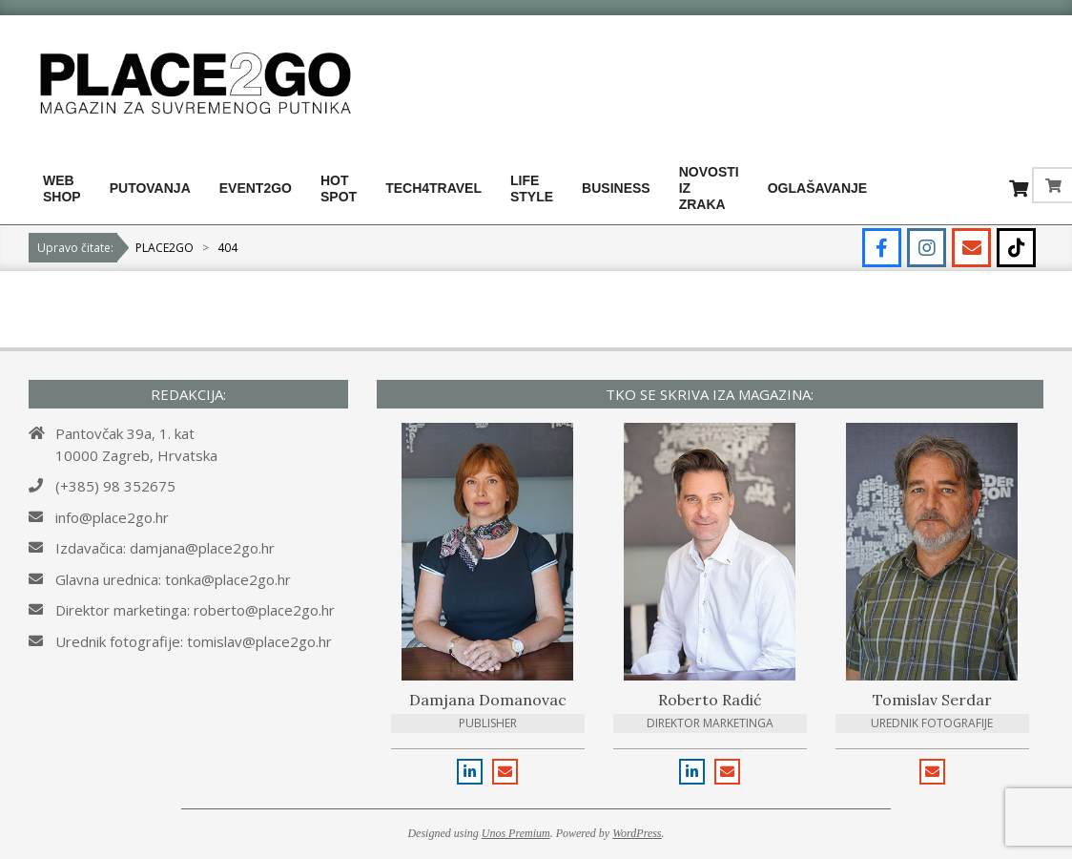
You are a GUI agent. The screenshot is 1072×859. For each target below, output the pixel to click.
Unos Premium (516, 833)
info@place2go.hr (112, 517)
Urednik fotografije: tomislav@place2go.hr (193, 641)
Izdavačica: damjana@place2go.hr (165, 547)
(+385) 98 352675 (115, 485)
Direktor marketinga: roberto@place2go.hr (195, 609)
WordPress (636, 833)
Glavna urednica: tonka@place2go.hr (173, 579)
